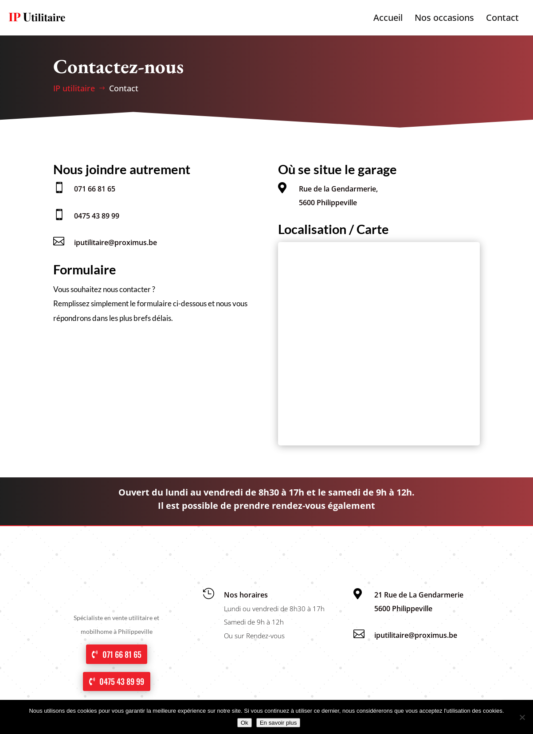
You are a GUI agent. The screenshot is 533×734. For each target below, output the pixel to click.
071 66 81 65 (94, 189)
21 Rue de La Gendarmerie (418, 595)
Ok (244, 722)
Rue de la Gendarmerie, (338, 189)
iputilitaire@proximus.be (115, 242)
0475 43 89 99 (96, 216)
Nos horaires (246, 595)
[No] (521, 717)
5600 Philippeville (328, 202)
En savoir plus (278, 722)
